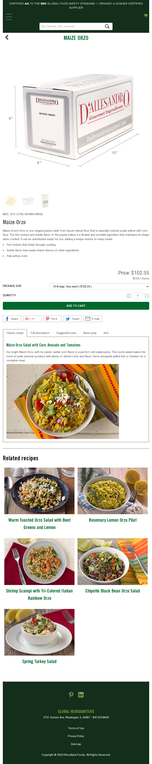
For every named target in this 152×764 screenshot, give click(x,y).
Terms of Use (76, 728)
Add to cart (76, 305)
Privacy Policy (76, 736)
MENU (8, 16)
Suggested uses (66, 333)
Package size (12, 286)
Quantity (9, 295)
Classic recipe (15, 333)
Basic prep (90, 333)
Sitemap (76, 744)
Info (106, 333)
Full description (40, 333)
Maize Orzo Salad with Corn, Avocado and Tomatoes (43, 346)
